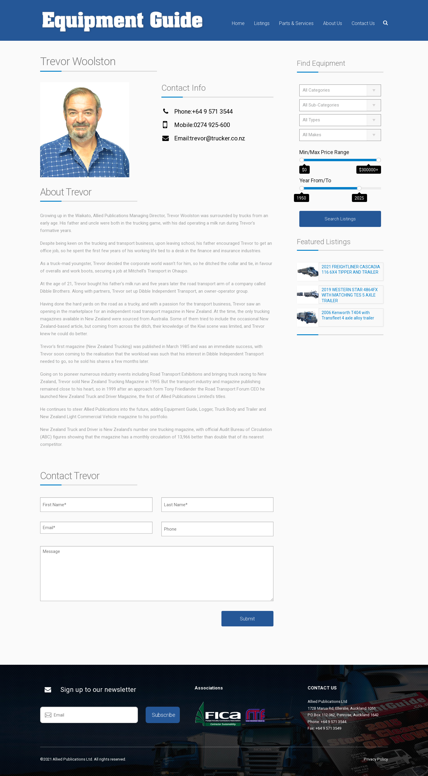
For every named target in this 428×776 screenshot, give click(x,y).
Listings (262, 23)
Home (238, 23)
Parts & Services (296, 23)
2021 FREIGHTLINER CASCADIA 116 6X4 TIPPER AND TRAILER (351, 272)
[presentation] (85, 622)
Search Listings (340, 219)
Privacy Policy (376, 759)
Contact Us (363, 23)
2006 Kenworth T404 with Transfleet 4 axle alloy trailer (348, 318)
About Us (332, 23)
